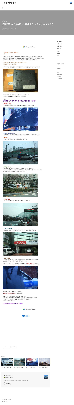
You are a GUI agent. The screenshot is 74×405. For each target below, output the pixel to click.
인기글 (62, 63)
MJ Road (59, 41)
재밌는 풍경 (59, 46)
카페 (58, 55)
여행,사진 (59, 48)
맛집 (58, 51)
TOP (71, 400)
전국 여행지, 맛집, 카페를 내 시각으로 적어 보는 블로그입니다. (16, 380)
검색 (68, 3)
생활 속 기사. (60, 43)
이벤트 (58, 53)
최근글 (58, 63)
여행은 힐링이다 (9, 3)
